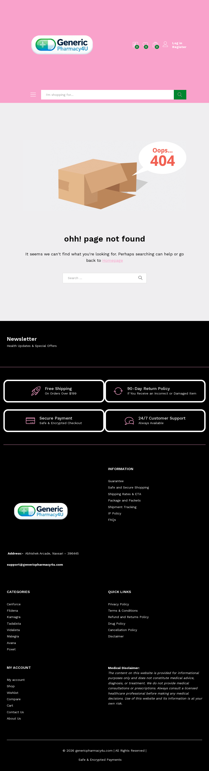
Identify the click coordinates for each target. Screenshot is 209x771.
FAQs (112, 520)
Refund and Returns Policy (128, 617)
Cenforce (14, 604)
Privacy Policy (118, 604)
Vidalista (13, 630)
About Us (14, 718)
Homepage (112, 260)
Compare (14, 699)
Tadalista (14, 623)
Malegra (13, 636)
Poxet (11, 649)
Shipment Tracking (122, 507)
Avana (11, 643)
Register (179, 47)
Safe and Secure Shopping (128, 487)
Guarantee (116, 481)
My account (16, 680)
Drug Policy (116, 623)
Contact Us (15, 712)
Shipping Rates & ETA (124, 494)
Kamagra (13, 617)
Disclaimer (116, 636)
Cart (10, 705)
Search (180, 94)
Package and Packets (124, 500)
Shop (11, 686)
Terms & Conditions (123, 610)
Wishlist (12, 693)
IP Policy (114, 513)
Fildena (12, 610)
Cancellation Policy (122, 630)
